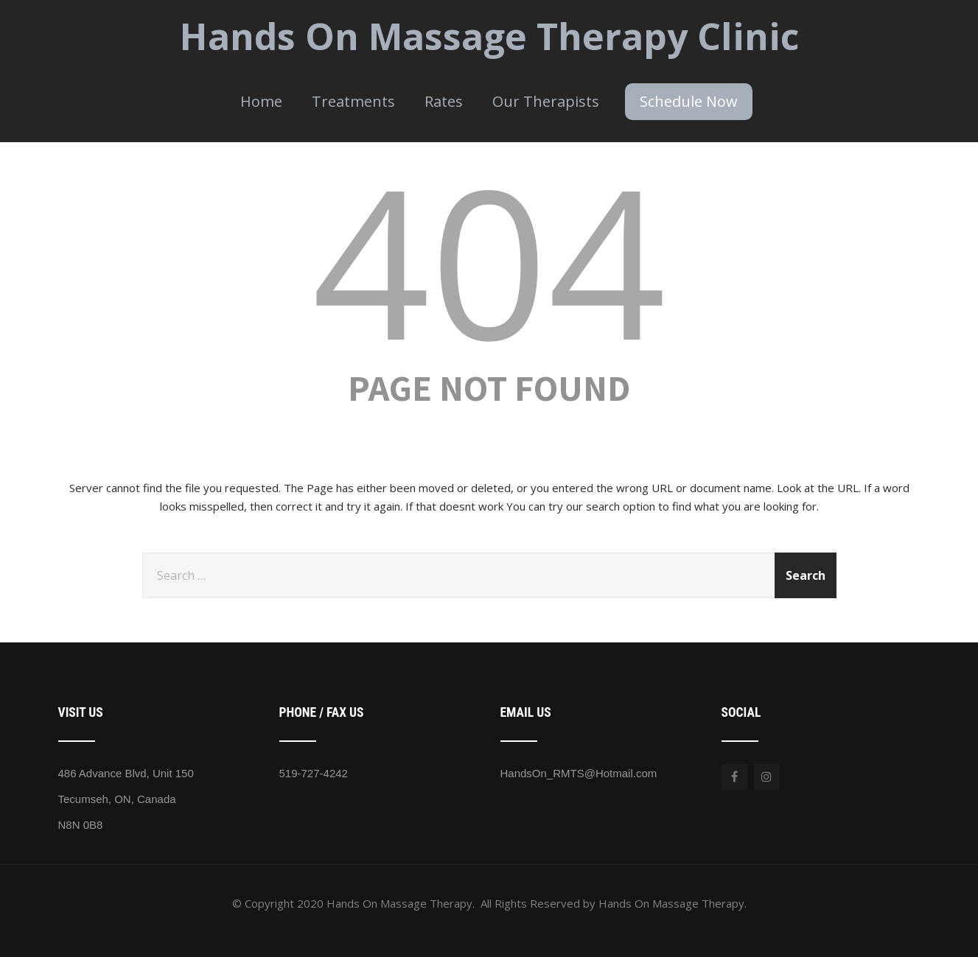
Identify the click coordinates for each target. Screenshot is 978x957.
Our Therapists (545, 101)
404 (489, 259)
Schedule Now (689, 101)
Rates (444, 101)
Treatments (353, 101)
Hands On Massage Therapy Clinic (489, 36)
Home (261, 101)
